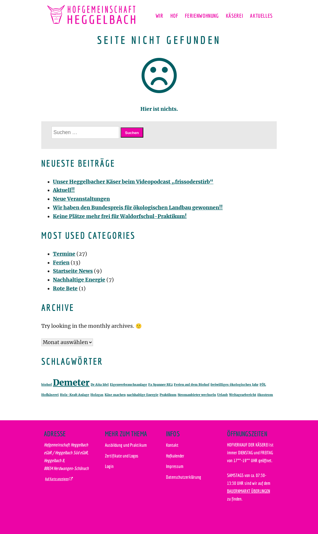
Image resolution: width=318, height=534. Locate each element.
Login (109, 466)
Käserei (234, 16)
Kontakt (172, 445)
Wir (159, 16)
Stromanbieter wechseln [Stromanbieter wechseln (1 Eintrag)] (197, 395)
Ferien (61, 262)
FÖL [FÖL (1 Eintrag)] (263, 385)
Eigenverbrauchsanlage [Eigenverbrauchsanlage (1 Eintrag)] (128, 385)
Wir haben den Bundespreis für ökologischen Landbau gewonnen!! (138, 207)
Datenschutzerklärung (183, 477)
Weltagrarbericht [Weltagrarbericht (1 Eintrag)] (242, 395)
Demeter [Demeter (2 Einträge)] (71, 382)
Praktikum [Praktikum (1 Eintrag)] (168, 395)
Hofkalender (175, 455)
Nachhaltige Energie (79, 280)
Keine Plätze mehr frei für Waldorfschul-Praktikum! (120, 216)
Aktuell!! (64, 190)
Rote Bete (65, 288)
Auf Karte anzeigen (57, 479)
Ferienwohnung (202, 16)
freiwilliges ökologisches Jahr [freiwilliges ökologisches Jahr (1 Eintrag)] (234, 385)
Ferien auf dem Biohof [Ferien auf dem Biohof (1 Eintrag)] (191, 385)
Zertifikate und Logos (121, 455)
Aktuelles (261, 16)
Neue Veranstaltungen (81, 199)
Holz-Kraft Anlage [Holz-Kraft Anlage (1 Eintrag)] (74, 395)
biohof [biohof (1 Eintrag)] (46, 385)
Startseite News (73, 271)
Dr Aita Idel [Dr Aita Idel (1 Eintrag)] (100, 385)
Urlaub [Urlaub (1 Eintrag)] (222, 395)
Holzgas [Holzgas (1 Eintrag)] (96, 395)
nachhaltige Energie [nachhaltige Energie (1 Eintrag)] (142, 395)
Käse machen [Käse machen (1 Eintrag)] (115, 395)
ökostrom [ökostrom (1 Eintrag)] (265, 395)
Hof (174, 16)
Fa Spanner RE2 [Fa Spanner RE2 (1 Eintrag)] (160, 385)
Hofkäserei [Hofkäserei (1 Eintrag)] (50, 395)
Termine (64, 254)
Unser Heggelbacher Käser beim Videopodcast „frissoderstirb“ (133, 182)
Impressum (174, 466)
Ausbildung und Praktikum (126, 445)
